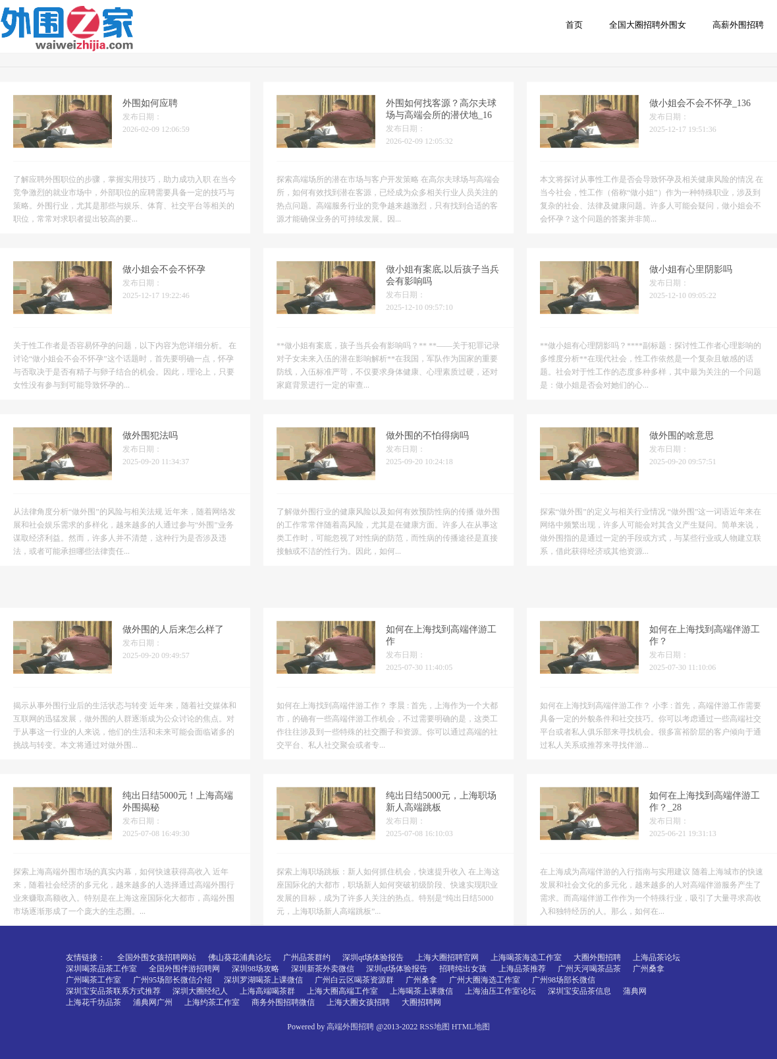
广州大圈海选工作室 (484, 979)
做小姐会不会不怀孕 (163, 284)
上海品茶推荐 (522, 968)
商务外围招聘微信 (283, 1002)
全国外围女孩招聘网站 (156, 957)
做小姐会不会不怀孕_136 (700, 118)
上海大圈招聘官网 (447, 957)
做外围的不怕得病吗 (427, 450)
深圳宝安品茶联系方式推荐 (113, 991)
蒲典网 (635, 991)
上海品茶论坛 (656, 957)
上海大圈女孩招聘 (358, 1002)
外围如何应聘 (150, 118)
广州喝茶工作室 (93, 979)
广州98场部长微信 (563, 979)
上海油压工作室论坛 (500, 991)
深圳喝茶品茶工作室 (101, 968)
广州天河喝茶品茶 (589, 968)
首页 (574, 25)
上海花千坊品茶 (93, 1002)
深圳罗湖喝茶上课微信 (263, 979)
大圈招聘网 (421, 1002)
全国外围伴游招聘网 (184, 968)
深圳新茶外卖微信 (322, 968)
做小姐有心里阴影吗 (690, 284)
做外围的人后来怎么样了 (173, 714)
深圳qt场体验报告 (373, 957)
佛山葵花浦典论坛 (239, 957)
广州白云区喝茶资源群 (354, 979)
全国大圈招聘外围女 (647, 25)
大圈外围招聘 (597, 957)
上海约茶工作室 (212, 1002)
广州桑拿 (648, 968)
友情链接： (85, 957)
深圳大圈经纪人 (200, 991)
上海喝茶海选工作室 (526, 957)
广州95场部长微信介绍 (172, 979)
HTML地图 (471, 1026)
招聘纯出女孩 (463, 968)
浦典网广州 (153, 1002)
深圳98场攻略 (255, 968)
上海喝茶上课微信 (421, 991)
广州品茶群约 (307, 957)
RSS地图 (434, 1026)
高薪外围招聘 (738, 25)
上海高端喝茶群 (267, 991)
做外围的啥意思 (681, 450)
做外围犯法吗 (150, 450)
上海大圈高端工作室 (342, 991)
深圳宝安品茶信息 (579, 991)
